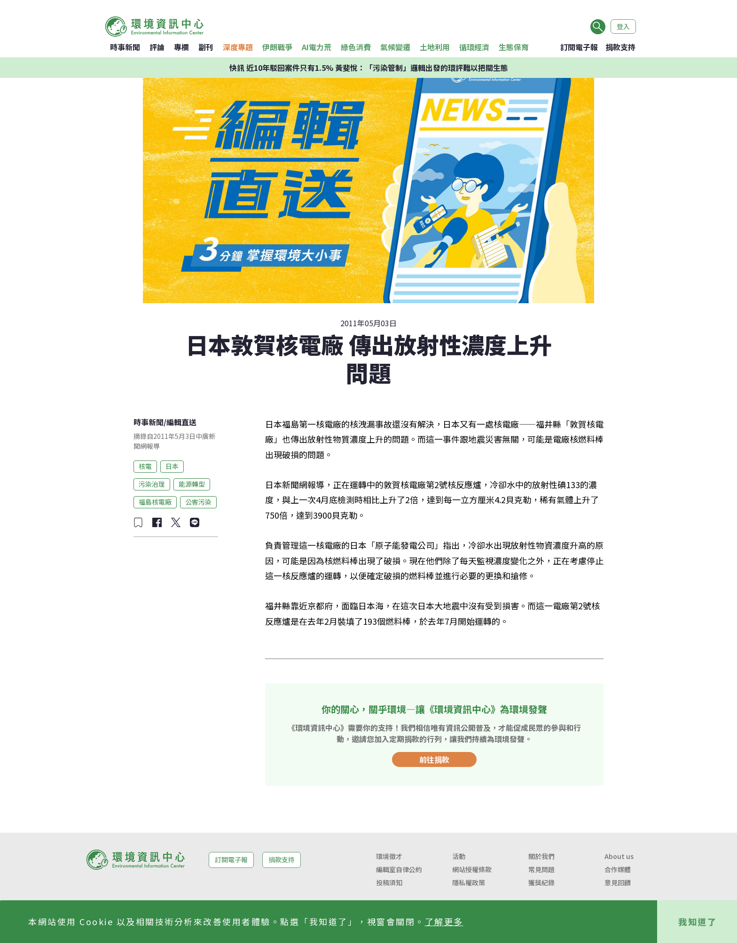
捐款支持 (620, 47)
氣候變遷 (395, 47)
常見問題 (541, 869)
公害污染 (198, 501)
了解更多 (444, 921)
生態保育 (514, 47)
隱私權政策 (468, 882)
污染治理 (152, 484)
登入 (623, 26)
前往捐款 (434, 759)
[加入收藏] (138, 522)
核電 (145, 466)
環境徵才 (389, 856)
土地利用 (435, 47)
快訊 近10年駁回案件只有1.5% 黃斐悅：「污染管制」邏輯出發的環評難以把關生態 (368, 67)
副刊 (205, 47)
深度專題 (238, 47)
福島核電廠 (155, 501)
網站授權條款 (472, 869)
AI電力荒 (316, 47)
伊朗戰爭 (277, 47)
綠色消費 (356, 47)
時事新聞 (125, 47)
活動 (458, 856)
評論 (157, 47)
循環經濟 (474, 47)
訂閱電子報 (579, 47)
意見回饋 (617, 882)
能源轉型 (192, 484)
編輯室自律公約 (399, 869)
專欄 (181, 47)
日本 (172, 466)
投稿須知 (389, 882)
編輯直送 (181, 422)
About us (619, 856)
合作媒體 (617, 869)
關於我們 (541, 856)
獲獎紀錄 (541, 882)
